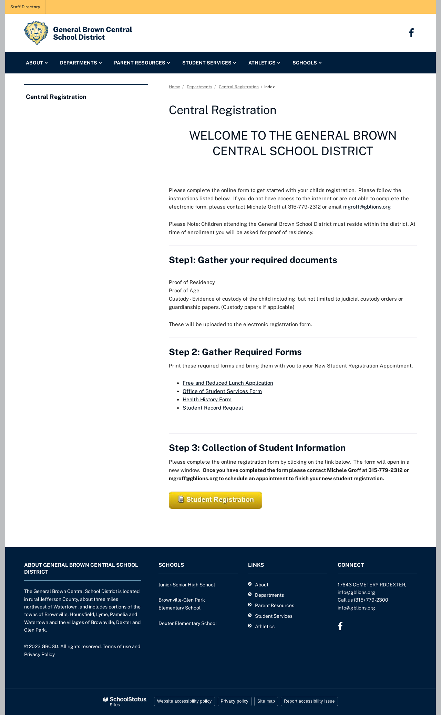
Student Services (274, 616)
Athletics (265, 626)
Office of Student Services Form (222, 391)
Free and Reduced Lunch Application (228, 383)
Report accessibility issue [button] (309, 701)
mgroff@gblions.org (367, 207)
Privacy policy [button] (234, 701)
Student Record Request (213, 408)
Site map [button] (266, 701)
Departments (199, 86)
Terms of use (117, 646)
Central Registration (239, 86)
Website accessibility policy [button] (184, 701)
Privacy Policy (39, 654)
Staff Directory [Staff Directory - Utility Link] (25, 6)
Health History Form (207, 399)
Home (174, 86)
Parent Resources (274, 605)
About (261, 584)
